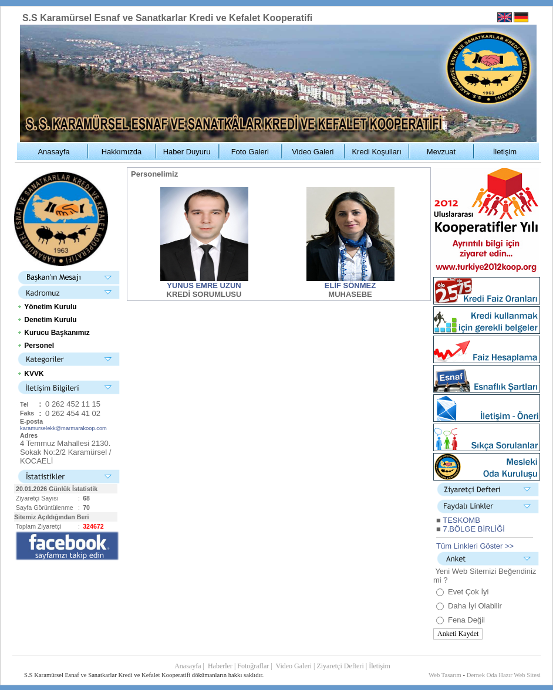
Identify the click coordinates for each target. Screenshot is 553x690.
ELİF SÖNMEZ (350, 285)
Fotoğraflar (253, 666)
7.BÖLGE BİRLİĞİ (474, 529)
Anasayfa (187, 666)
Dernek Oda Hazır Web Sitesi (504, 675)
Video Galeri (293, 666)
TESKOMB (461, 520)
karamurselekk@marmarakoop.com (63, 428)
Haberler (220, 666)
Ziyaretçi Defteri (339, 666)
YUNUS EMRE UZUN (204, 285)
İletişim (379, 666)
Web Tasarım (445, 675)
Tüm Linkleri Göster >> (475, 546)
